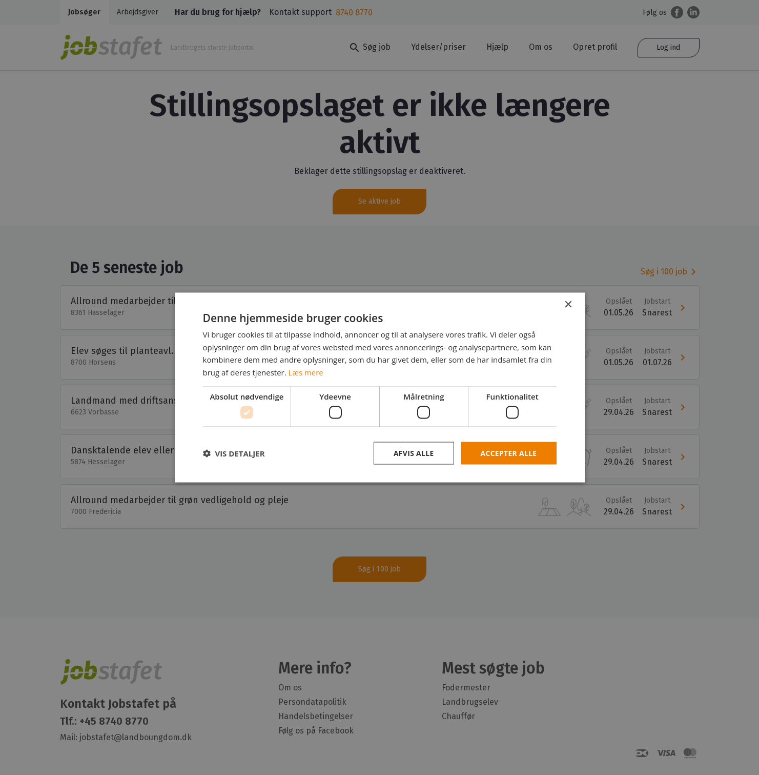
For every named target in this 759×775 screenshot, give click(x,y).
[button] (234, 453)
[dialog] (379, 387)
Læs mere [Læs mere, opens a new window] (306, 372)
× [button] (568, 304)
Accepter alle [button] (508, 453)
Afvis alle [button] (412, 453)
